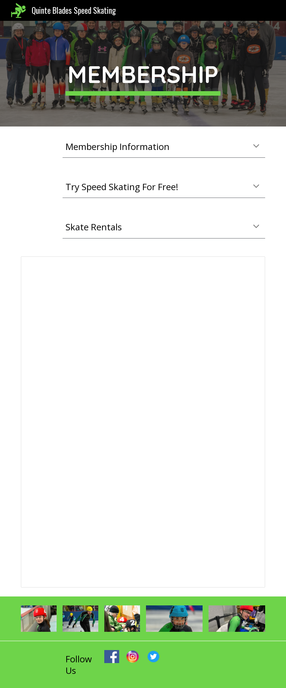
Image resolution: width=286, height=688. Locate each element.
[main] (143, 74)
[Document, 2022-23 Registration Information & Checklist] (143, 422)
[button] (256, 147)
